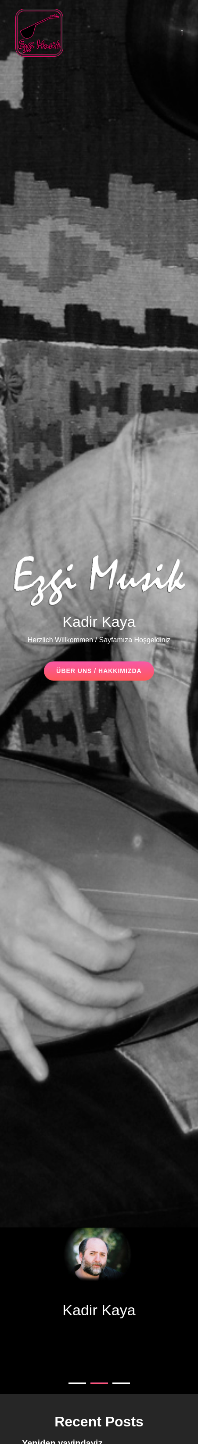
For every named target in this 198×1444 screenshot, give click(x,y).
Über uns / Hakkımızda (105, 673)
